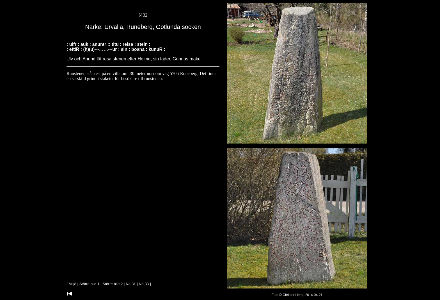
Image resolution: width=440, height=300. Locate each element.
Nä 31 (131, 284)
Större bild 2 (112, 284)
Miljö (72, 284)
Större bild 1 (89, 284)
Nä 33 (144, 284)
